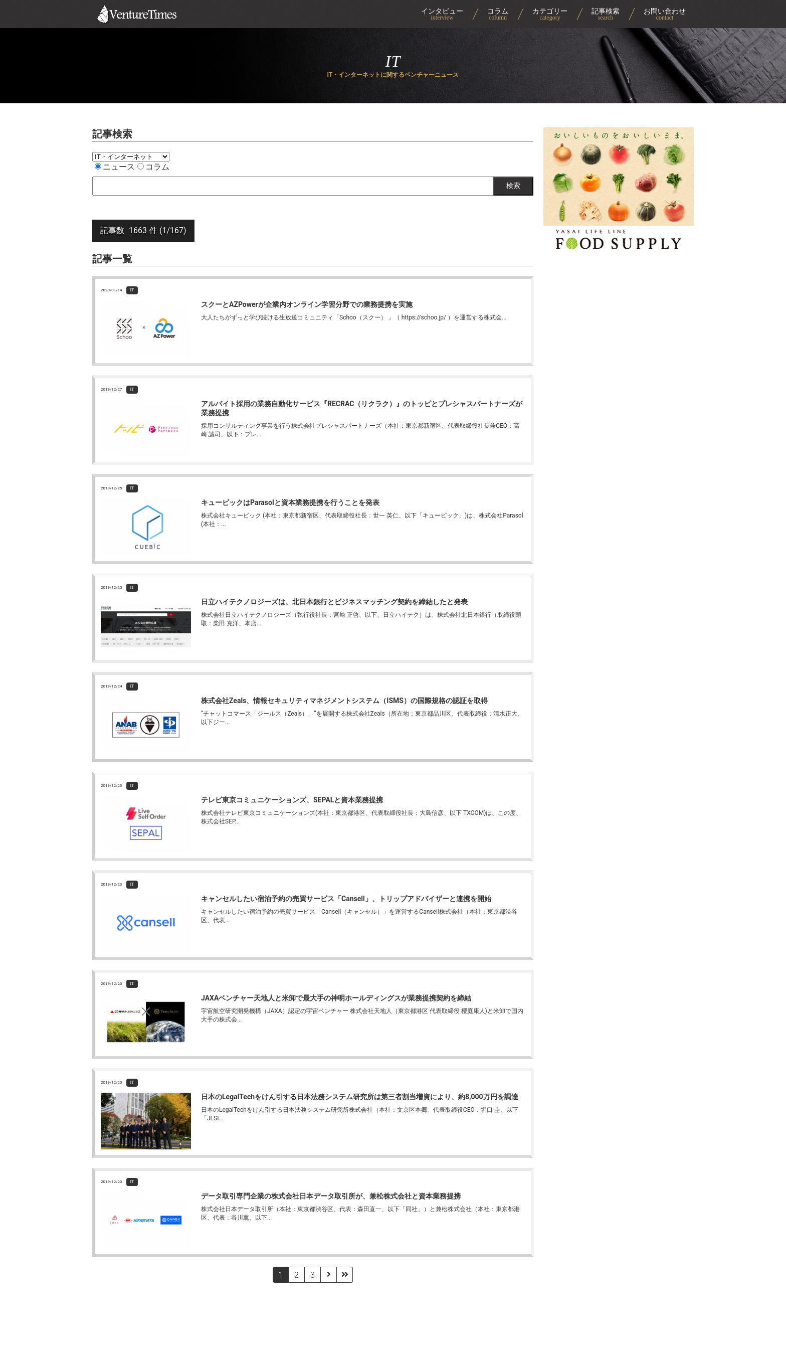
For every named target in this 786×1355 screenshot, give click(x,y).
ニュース (115, 167)
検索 (513, 186)
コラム (153, 167)
